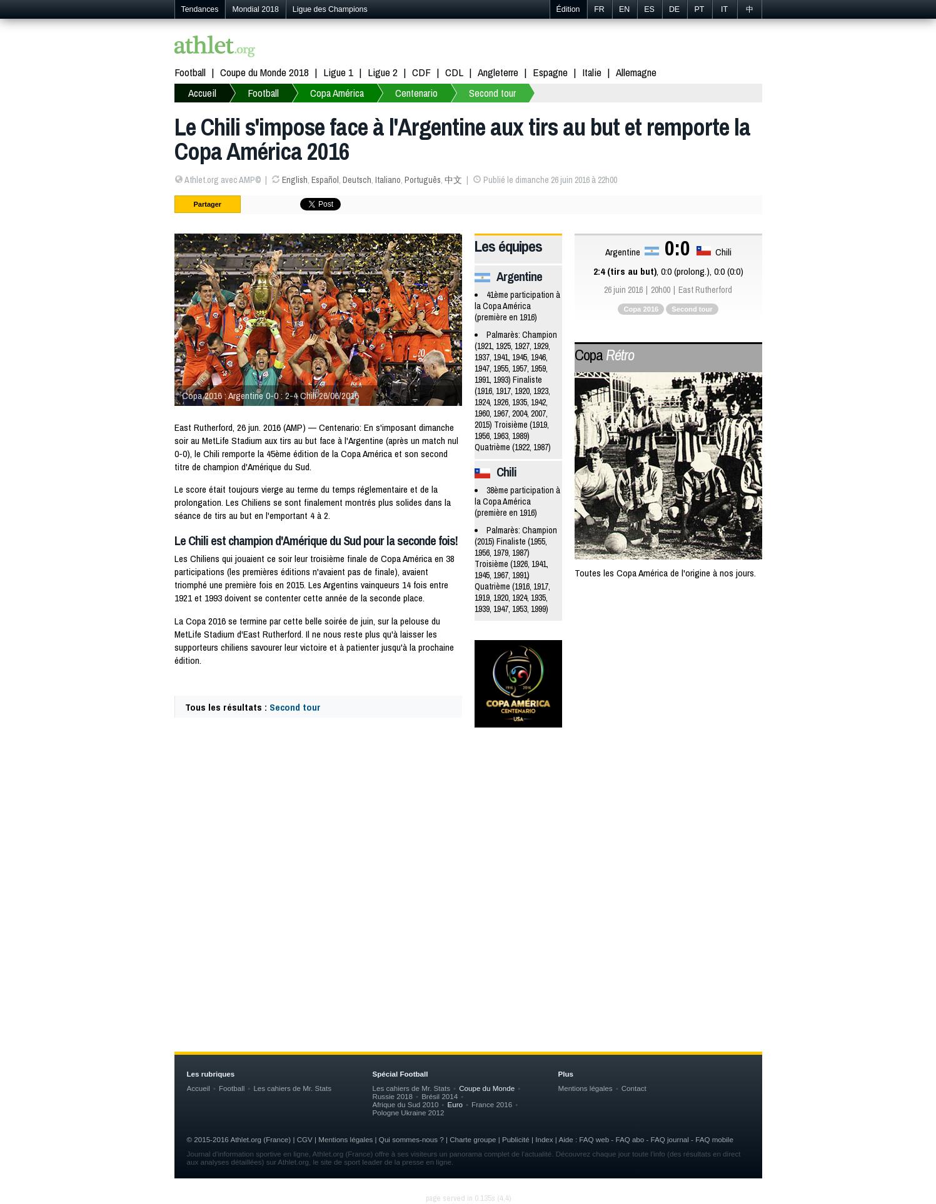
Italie (591, 72)
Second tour (492, 93)
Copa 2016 (640, 309)
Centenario (416, 93)
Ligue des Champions (330, 9)
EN (624, 9)
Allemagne (636, 72)
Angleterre (498, 72)
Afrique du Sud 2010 (406, 1104)
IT (724, 9)
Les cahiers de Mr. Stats (292, 1088)
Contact (634, 1088)
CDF (421, 72)
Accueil (202, 93)
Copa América (337, 93)
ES (649, 9)
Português (423, 179)
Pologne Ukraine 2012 (409, 1112)
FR (599, 9)
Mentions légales (585, 1088)
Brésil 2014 (439, 1096)
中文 (453, 179)
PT (700, 9)
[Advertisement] (468, 837)
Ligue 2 (383, 72)
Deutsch (357, 179)
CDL (454, 72)
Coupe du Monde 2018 (264, 72)
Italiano (388, 179)
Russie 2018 (393, 1096)
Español (325, 179)
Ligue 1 (338, 72)
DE (674, 9)
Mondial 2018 (255, 9)
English (295, 179)
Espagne (550, 72)
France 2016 (491, 1104)
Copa (604, 354)
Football (190, 72)
